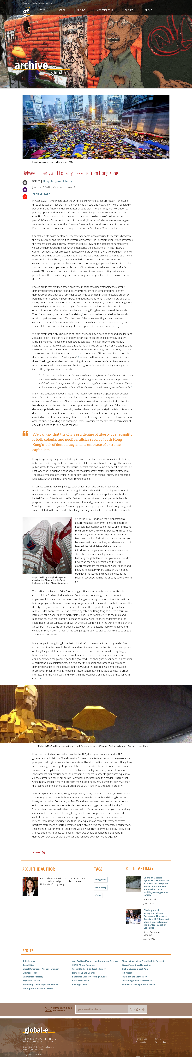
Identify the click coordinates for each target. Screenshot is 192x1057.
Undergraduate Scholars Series (38, 988)
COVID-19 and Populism (83, 965)
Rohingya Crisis (79, 984)
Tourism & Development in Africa (138, 984)
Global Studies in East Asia (135, 969)
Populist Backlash (31, 980)
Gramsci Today (30, 972)
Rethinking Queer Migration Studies (40, 984)
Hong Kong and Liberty (57, 181)
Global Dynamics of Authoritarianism (41, 969)
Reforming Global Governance (137, 980)
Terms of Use (141, 1039)
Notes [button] (38, 852)
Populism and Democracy (134, 976)
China (98, 895)
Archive (81, 10)
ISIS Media (127, 972)
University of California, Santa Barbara (37, 3)
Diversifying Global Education (136, 965)
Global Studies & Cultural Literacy (89, 969)
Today (43, 10)
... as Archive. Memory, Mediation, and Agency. (95, 961)
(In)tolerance (29, 961)
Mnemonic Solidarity (33, 976)
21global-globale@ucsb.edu (35, 1054)
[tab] (83, 852)
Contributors (105, 10)
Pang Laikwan (41, 193)
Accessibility (141, 1042)
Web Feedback (161, 1042)
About (148, 10)
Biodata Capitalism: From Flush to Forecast (143, 961)
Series (62, 10)
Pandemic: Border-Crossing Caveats (89, 976)
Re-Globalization (80, 980)
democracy (100, 887)
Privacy (158, 1039)
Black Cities (28, 965)
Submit (129, 10)
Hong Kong (100, 879)
